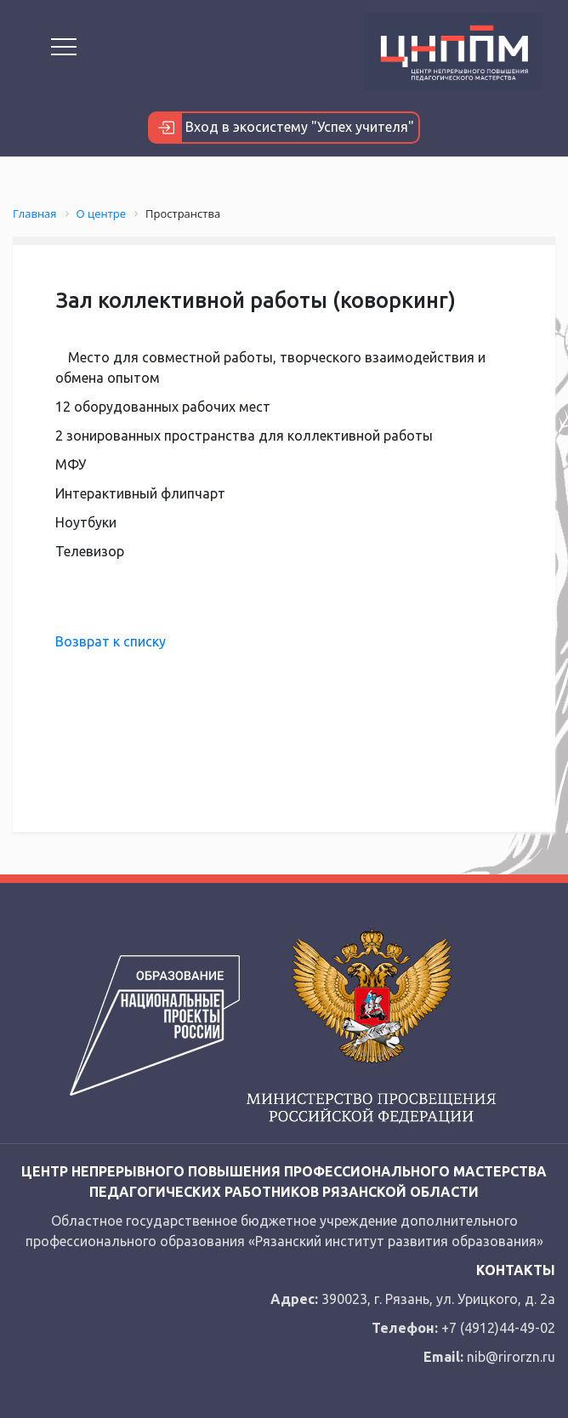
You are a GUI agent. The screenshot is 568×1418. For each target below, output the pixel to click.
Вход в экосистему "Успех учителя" (282, 127)
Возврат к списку (110, 641)
